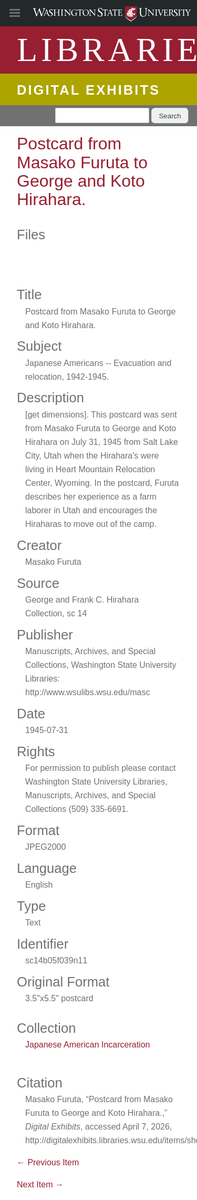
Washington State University (98, 13)
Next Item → (40, 1184)
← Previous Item (48, 1162)
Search (170, 116)
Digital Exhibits (88, 90)
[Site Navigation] (26, 13)
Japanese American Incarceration (87, 1044)
